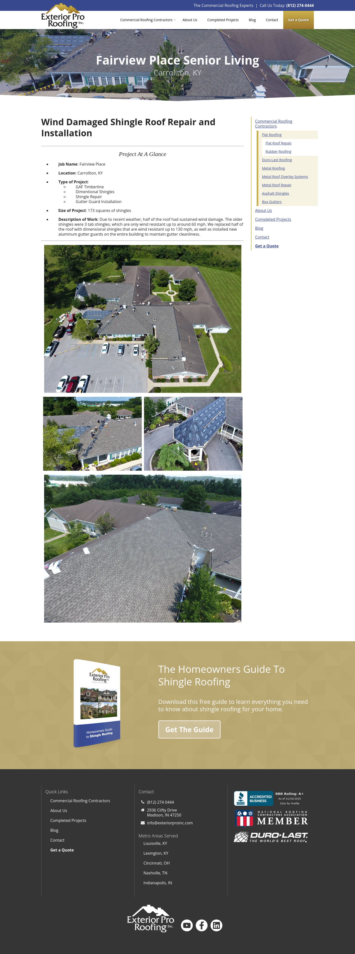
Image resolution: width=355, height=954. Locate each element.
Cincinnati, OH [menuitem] (156, 863)
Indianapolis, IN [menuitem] (157, 882)
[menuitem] (298, 20)
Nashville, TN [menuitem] (155, 873)
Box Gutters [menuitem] (272, 201)
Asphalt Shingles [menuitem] (275, 193)
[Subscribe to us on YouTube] (187, 925)
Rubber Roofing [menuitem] (278, 151)
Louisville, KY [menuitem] (155, 843)
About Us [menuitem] (189, 19)
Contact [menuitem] (272, 19)
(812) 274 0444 (160, 802)
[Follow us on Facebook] (202, 925)
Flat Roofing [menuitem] (272, 134)
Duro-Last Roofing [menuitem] (277, 159)
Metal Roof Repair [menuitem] (277, 185)
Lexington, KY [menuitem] (155, 853)
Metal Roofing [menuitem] (273, 168)
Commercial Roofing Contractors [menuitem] (146, 19)
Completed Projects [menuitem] (223, 19)
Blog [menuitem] (252, 19)
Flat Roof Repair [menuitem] (279, 143)
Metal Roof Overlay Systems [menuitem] (285, 176)
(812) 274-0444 (300, 5)
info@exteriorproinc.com (170, 823)
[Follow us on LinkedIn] (216, 925)
